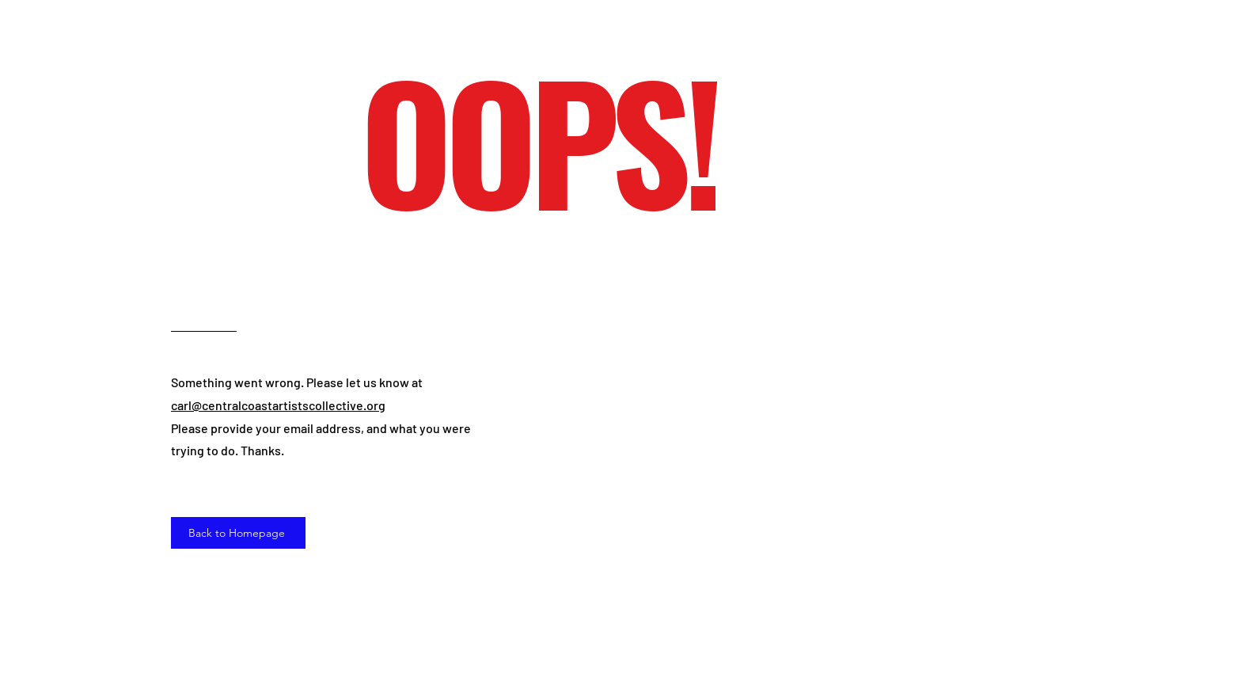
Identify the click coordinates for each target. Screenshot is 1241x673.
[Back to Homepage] (238, 533)
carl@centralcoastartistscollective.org (278, 405)
